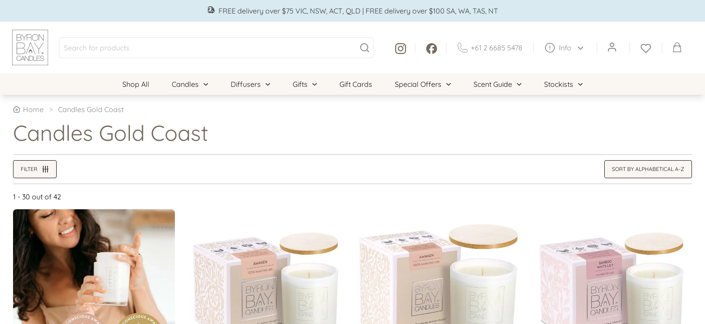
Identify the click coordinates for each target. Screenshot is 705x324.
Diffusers (250, 84)
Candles (190, 84)
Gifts (305, 84)
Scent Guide (497, 84)
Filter (35, 169)
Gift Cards (355, 84)
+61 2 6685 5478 (489, 47)
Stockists (563, 84)
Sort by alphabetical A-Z (648, 169)
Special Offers (423, 84)
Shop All (135, 84)
